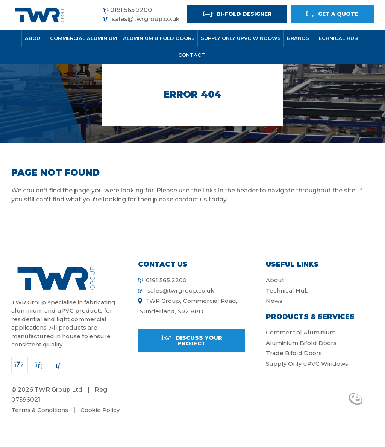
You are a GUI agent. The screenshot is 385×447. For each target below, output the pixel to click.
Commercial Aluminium (83, 38)
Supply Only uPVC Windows (241, 38)
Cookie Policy (100, 409)
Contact (191, 55)
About (34, 38)
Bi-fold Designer (237, 14)
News (274, 300)
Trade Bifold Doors (294, 353)
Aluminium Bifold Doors (159, 38)
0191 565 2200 (127, 10)
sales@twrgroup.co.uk (141, 19)
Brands (298, 38)
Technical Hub (336, 38)
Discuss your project (191, 340)
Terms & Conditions (39, 409)
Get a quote (332, 14)
